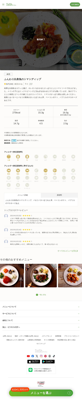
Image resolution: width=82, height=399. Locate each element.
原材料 (59, 195)
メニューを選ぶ (41, 392)
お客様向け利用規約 (34, 340)
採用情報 (58, 336)
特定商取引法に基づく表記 (66, 340)
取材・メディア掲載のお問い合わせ (27, 336)
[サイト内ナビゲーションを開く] (3, 4)
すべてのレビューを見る (67, 251)
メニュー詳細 (22, 195)
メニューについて (41, 307)
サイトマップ (41, 344)
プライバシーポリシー (71, 336)
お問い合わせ (7, 336)
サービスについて (41, 314)
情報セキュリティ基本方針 (16, 340)
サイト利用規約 (49, 340)
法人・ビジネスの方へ (41, 327)
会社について (41, 320)
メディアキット (47, 336)
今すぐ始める (75, 4)
